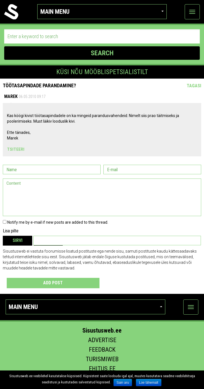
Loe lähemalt (148, 383)
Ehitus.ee (102, 368)
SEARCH (102, 53)
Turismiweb (102, 359)
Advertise (102, 340)
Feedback (102, 349)
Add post (53, 282)
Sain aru (123, 383)
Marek (11, 96)
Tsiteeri (15, 149)
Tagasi (194, 85)
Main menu (102, 11)
